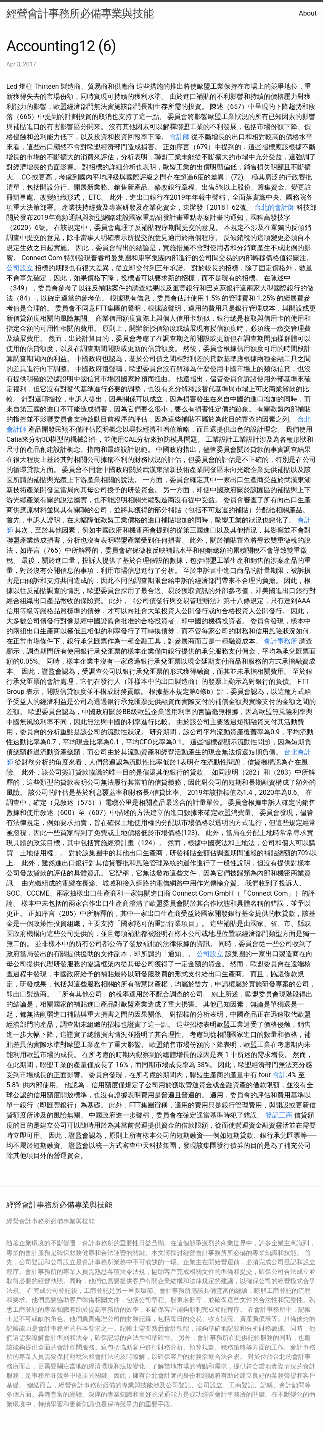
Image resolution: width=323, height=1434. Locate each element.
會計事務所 (280, 641)
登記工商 (278, 1115)
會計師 (179, 137)
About (308, 13)
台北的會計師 (274, 207)
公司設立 (19, 268)
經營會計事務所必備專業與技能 (80, 13)
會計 (279, 1075)
